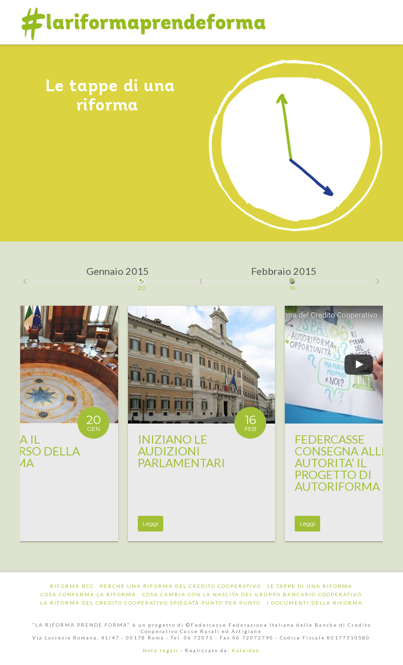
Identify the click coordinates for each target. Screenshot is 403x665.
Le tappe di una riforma (310, 586)
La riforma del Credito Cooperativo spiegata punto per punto (150, 603)
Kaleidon (246, 650)
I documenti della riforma (315, 603)
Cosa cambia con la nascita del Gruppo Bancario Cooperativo (252, 594)
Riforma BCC (72, 586)
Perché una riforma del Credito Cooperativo (180, 586)
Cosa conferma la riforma (88, 594)
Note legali (160, 650)
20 (142, 276)
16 (292, 276)
